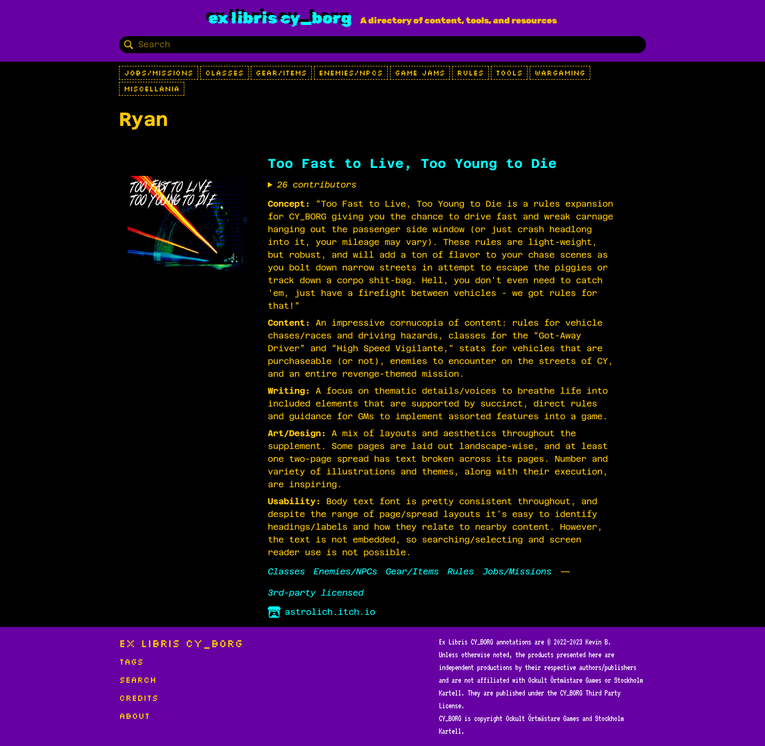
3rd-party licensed (315, 593)
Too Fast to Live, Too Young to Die (412, 163)
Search (137, 679)
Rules (470, 73)
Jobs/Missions (158, 73)
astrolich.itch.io (321, 612)
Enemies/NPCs (351, 73)
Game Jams (420, 73)
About (134, 715)
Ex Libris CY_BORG (280, 18)
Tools (509, 73)
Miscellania (152, 89)
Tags (131, 661)
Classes (224, 73)
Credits (138, 697)
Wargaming (559, 73)
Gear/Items (281, 73)
